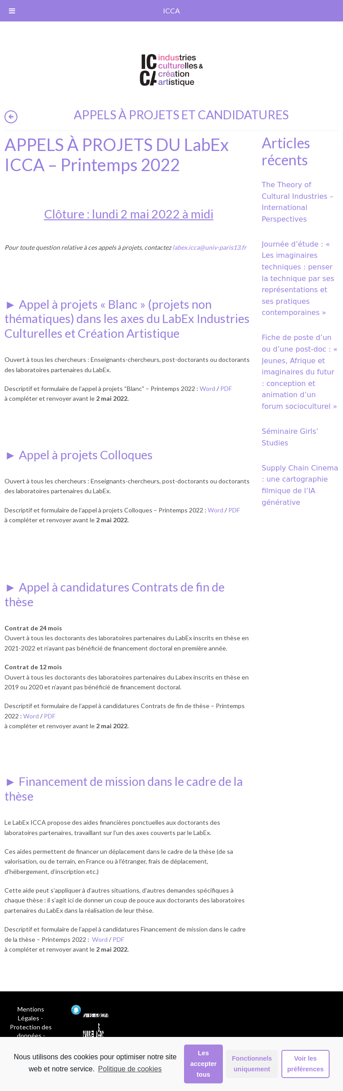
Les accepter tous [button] (203, 1063)
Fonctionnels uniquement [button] (252, 1064)
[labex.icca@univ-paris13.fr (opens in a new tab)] (209, 247)
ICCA (171, 10)
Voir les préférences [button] (305, 1064)
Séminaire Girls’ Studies (290, 437)
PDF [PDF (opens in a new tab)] (226, 388)
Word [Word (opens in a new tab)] (207, 388)
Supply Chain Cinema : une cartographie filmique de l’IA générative (300, 485)
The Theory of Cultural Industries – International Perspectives (297, 201)
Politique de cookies (130, 1069)
